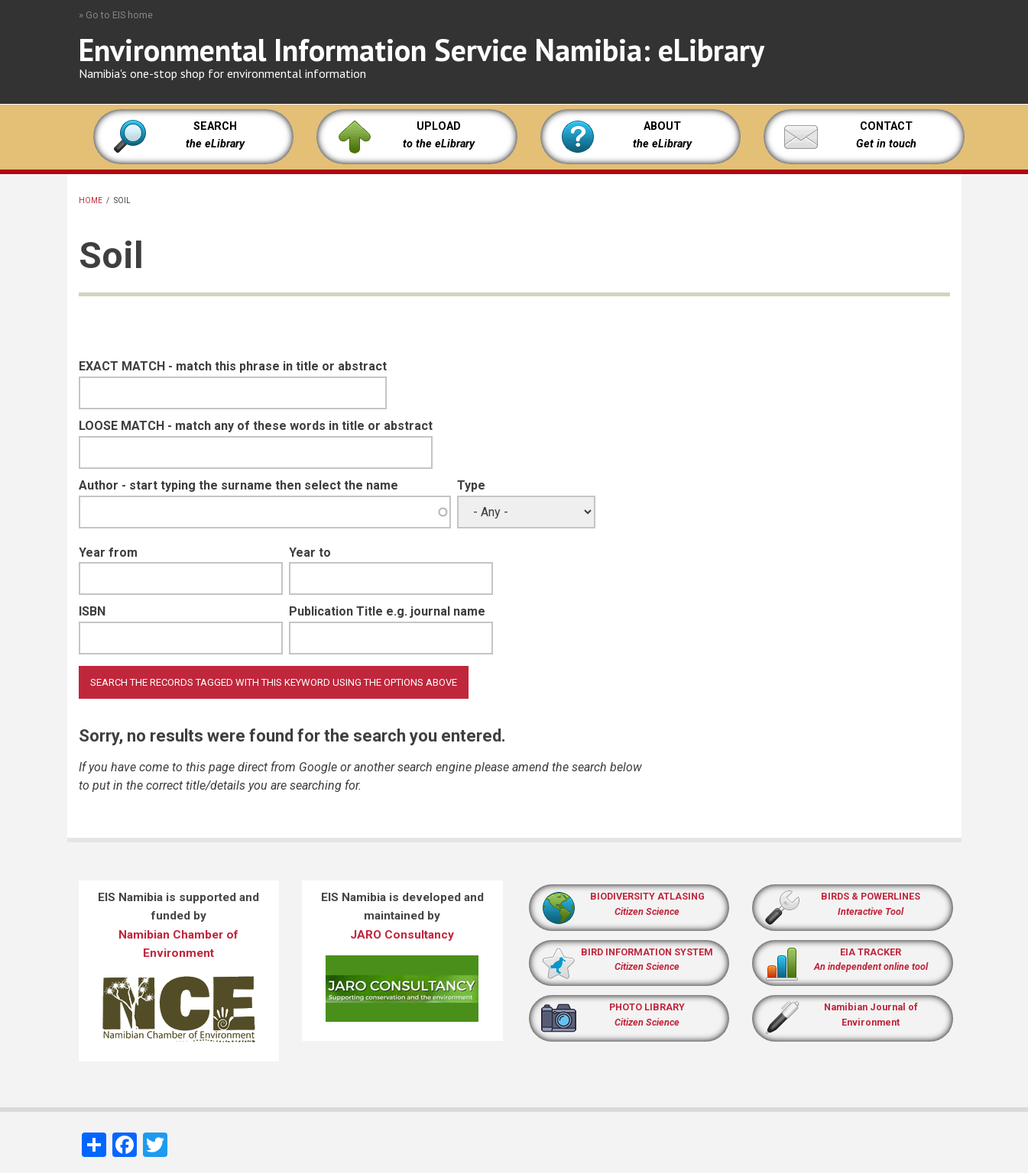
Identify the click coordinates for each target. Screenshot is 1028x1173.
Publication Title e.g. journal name (387, 611)
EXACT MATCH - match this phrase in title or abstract (233, 366)
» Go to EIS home (116, 15)
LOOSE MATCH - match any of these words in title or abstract (256, 425)
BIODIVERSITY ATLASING (647, 896)
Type (471, 485)
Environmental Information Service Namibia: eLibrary (421, 49)
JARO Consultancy (402, 935)
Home (90, 200)
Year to (310, 552)
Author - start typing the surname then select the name (238, 485)
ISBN (92, 611)
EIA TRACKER (870, 952)
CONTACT (886, 126)
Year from (108, 552)
